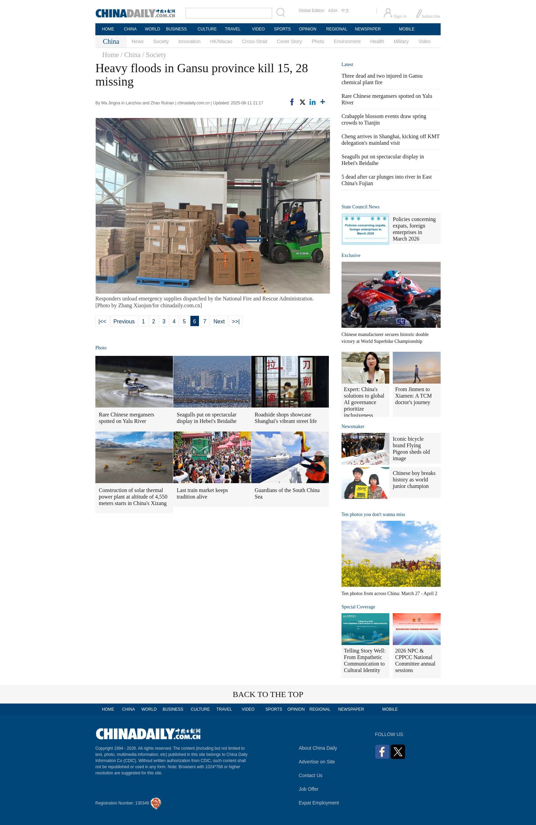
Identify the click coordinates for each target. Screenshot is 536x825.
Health (377, 41)
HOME (108, 29)
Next (219, 321)
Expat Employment (319, 802)
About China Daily (318, 748)
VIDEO (258, 29)
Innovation (189, 41)
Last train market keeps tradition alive (202, 493)
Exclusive (350, 255)
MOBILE (406, 29)
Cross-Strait (254, 41)
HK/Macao (221, 41)
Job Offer (308, 789)
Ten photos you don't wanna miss (373, 514)
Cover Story (289, 41)
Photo (318, 41)
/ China (130, 55)
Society (161, 41)
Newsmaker (352, 426)
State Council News (360, 206)
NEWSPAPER (367, 29)
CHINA (130, 29)
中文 (345, 10)
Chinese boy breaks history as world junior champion (414, 479)
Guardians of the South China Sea (287, 493)
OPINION (308, 29)
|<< (102, 321)
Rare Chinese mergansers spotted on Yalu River (126, 418)
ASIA (332, 10)
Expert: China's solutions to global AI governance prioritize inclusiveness (364, 402)
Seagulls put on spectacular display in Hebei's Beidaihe (207, 418)
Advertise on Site (317, 761)
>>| (236, 321)
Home (110, 55)
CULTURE (207, 29)
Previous (124, 321)
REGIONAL (336, 29)
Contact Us (310, 775)
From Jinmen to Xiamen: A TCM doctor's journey (413, 395)
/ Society (154, 55)
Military (400, 41)
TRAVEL (233, 29)
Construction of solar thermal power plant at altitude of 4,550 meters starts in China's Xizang (133, 496)
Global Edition (311, 10)
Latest (347, 64)
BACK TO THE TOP (268, 694)
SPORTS (282, 29)
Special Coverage (358, 606)
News (138, 41)
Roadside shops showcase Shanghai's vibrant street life (286, 418)
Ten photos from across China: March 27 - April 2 (389, 593)
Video (424, 41)
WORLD (152, 29)
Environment (347, 41)
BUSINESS (176, 29)
